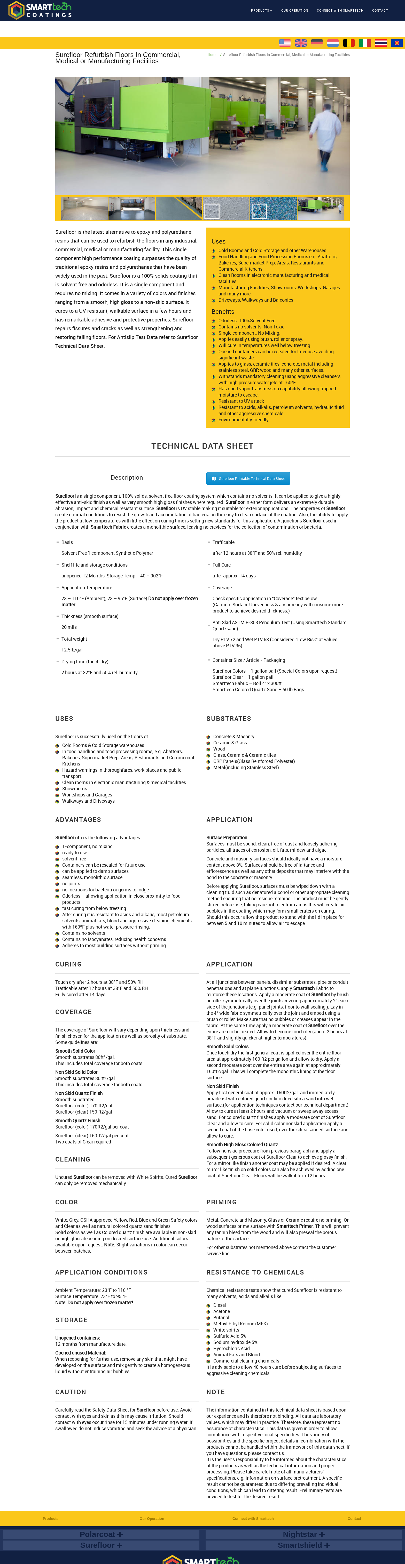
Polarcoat (101, 1534)
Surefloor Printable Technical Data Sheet (248, 478)
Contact (380, 10)
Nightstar (303, 1534)
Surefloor (101, 1545)
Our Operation (294, 10)
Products (260, 10)
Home (212, 54)
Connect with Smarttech (340, 10)
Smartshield (304, 1545)
